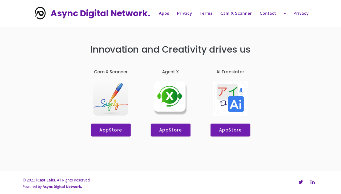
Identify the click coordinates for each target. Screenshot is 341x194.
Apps (164, 13)
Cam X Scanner (236, 13)
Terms (206, 13)
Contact (267, 13)
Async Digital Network (100, 13)
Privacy (184, 13)
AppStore (110, 130)
